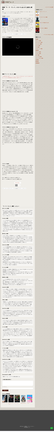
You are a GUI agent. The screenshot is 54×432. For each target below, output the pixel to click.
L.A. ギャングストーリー (11, 405)
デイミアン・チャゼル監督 (13, 188)
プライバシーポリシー (31, 427)
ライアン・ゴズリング (22, 188)
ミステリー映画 (38, 53)
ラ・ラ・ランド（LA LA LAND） (14, 18)
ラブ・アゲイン (17, 404)
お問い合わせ (22, 427)
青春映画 (37, 50)
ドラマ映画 (37, 47)
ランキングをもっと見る (49, 34)
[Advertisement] (18, 64)
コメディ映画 (38, 45)
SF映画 (37, 39)
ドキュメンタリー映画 (39, 58)
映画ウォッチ (7, 1)
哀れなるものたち (23, 404)
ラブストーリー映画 (39, 48)
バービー (28, 404)
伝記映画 (37, 59)
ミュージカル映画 (39, 56)
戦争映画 (37, 61)
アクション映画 (38, 40)
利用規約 (25, 427)
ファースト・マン (4, 404)
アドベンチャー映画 (39, 42)
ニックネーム (4, 387)
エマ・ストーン (5, 188)
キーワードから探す (49, 7)
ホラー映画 (37, 55)
